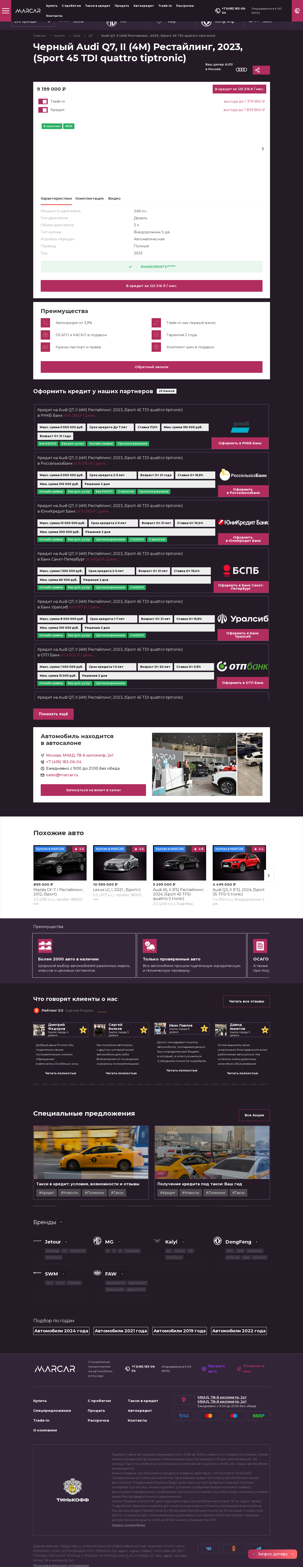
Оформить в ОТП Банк (242, 688)
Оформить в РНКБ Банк (240, 449)
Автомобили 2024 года (61, 1336)
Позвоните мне (250, 1374)
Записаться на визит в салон (93, 795)
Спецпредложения (52, 1416)
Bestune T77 (137, 1288)
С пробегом (71, 5)
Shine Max (255, 1256)
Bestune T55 (115, 1295)
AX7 (230, 1256)
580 (246, 1263)
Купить (52, 5)
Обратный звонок (151, 372)
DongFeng (238, 1247)
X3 (190, 1256)
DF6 (240, 1256)
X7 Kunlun (174, 1263)
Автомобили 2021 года (121, 1336)
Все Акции (254, 1121)
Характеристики (56, 198)
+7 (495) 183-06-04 (230, 10)
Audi (77, 35)
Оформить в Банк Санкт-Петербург (241, 592)
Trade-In (165, 5)
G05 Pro (74, 1288)
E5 (168, 1256)
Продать (122, 5)
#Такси (147, 1198)
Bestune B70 (115, 1288)
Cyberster (132, 1256)
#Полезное (124, 1198)
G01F (60, 1288)
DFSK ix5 (233, 1263)
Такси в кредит (97, 5)
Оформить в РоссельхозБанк (243, 496)
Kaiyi (171, 1247)
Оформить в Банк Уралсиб (243, 640)
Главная (39, 35)
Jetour (53, 1247)
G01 (49, 1288)
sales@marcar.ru (62, 780)
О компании (45, 1436)
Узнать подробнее (128, 1530)
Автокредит (143, 5)
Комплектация (90, 198)
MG (109, 1247)
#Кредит (76, 1198)
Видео (114, 198)
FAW (111, 1279)
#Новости (99, 1198)
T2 (64, 1256)
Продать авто (213, 1374)
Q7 (91, 35)
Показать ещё (53, 719)
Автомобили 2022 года (239, 1336)
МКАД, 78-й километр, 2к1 (222, 1403)
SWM (51, 1279)
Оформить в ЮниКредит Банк (243, 544)
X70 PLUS (78, 1256)
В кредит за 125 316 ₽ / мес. (151, 286)
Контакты (54, 16)
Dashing (52, 1256)
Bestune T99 (136, 1295)
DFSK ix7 (260, 1263)
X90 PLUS (54, 1263)
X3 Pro (179, 1256)
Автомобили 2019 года (179, 1336)
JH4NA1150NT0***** (151, 267)
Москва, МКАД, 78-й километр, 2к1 (79, 761)
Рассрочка (185, 5)
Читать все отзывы (246, 1007)
